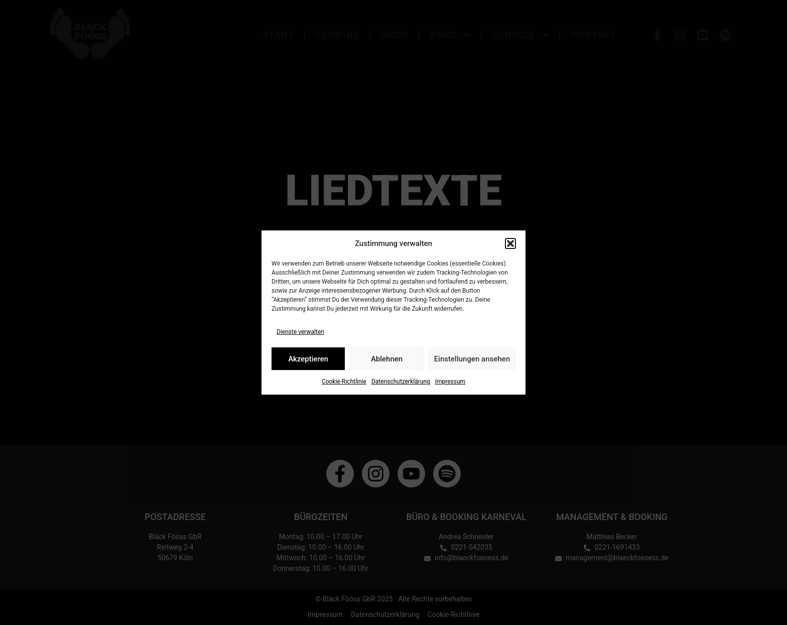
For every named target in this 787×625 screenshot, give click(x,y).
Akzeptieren (308, 358)
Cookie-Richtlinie (344, 381)
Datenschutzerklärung (400, 381)
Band (450, 35)
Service (520, 35)
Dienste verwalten (300, 331)
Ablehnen (387, 358)
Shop (395, 35)
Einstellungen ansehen (472, 358)
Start (278, 35)
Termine (337, 35)
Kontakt (593, 35)
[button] (510, 243)
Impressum (450, 381)
